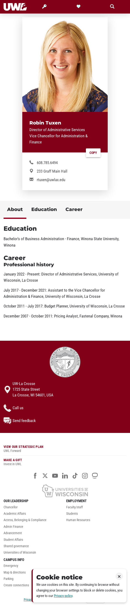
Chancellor (11, 507)
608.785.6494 (47, 162)
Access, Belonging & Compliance (25, 520)
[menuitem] (34, 508)
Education (44, 209)
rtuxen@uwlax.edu (51, 179)
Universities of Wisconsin (20, 553)
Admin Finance (13, 527)
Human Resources (78, 520)
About (15, 209)
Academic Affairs (15, 514)
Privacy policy (63, 596)
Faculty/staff (74, 507)
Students (72, 514)
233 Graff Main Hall (52, 171)
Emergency (11, 566)
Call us (13, 408)
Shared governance (16, 546)
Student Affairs (13, 540)
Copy (93, 153)
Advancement (13, 533)
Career (74, 209)
